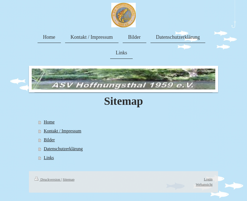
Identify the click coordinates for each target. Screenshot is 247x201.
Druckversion (47, 179)
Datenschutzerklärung (63, 148)
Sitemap (69, 179)
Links (49, 157)
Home (49, 122)
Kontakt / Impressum (62, 131)
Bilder (49, 139)
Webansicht (204, 184)
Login (208, 179)
